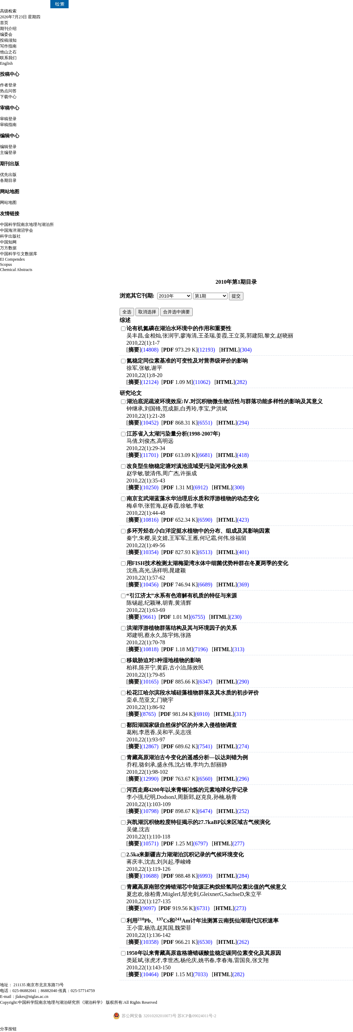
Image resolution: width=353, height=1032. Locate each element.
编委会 (6, 34)
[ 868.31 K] (186, 423)
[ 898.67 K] (186, 811)
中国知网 (8, 242)
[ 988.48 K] (186, 876)
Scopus (6, 264)
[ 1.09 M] (185, 382)
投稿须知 (8, 40)
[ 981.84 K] (184, 714)
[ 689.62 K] (186, 746)
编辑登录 (8, 146)
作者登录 (8, 85)
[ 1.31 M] (184, 487)
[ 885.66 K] (186, 682)
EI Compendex (12, 259)
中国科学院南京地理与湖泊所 (27, 224)
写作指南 (8, 46)
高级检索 (8, 11)
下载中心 (8, 96)
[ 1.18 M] (184, 649)
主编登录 (8, 152)
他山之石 (8, 52)
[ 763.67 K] (186, 779)
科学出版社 (10, 236)
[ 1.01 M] (182, 617)
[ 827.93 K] (186, 552)
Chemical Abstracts (16, 269)
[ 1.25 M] (184, 843)
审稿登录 (8, 118)
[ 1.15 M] (184, 974)
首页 (4, 22)
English (6, 63)
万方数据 (8, 248)
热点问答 (8, 90)
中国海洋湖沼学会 (16, 230)
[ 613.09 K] (186, 455)
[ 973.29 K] (188, 350)
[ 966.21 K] (186, 942)
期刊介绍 (8, 28)
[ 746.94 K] (186, 584)
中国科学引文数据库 (18, 253)
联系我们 (8, 57)
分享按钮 (8, 1028)
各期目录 (8, 180)
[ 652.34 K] (186, 520)
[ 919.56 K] (184, 908)
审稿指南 (8, 124)
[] (143, 350)
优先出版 (8, 174)
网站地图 (8, 202)
